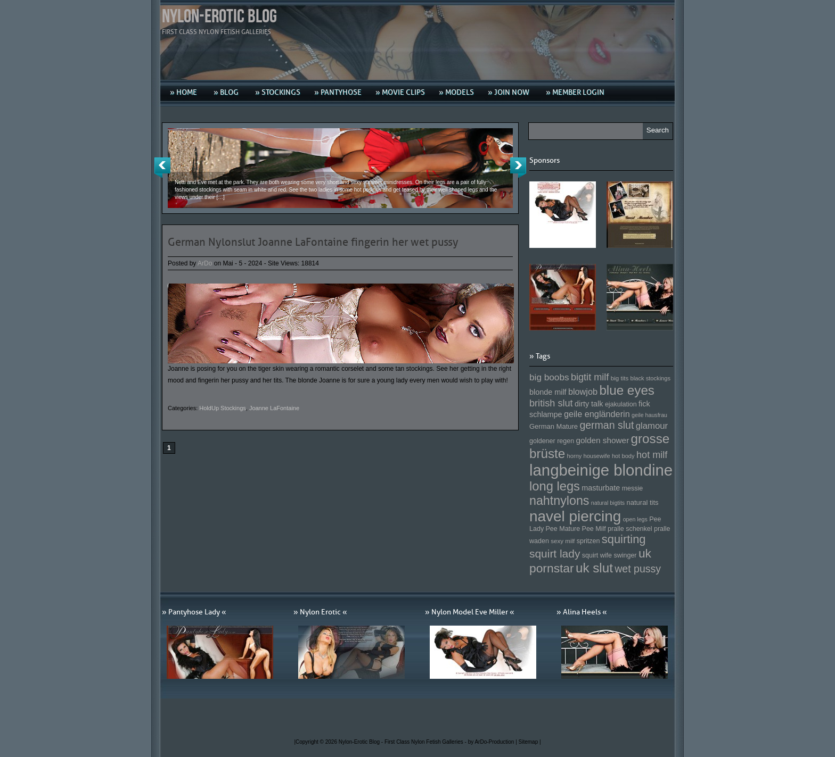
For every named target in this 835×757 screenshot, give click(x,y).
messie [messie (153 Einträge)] (632, 488)
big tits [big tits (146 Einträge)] (620, 378)
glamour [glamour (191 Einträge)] (652, 426)
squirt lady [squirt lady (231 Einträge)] (554, 553)
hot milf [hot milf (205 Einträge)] (651, 455)
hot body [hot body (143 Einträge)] (623, 456)
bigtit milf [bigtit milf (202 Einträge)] (590, 377)
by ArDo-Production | (493, 742)
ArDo (205, 263)
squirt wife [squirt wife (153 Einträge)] (597, 555)
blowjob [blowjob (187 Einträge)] (582, 391)
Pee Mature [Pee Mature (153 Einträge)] (562, 529)
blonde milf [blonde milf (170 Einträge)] (548, 392)
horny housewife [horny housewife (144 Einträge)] (588, 456)
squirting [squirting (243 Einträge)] (624, 539)
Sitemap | (530, 742)
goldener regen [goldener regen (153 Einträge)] (551, 441)
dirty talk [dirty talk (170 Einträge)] (589, 404)
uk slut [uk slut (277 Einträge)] (594, 568)
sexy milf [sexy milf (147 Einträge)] (563, 540)
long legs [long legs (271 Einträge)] (554, 486)
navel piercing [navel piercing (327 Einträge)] (575, 516)
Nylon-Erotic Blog (219, 16)
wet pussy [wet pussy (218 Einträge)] (638, 569)
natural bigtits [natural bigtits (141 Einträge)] (608, 503)
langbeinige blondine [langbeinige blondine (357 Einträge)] (601, 470)
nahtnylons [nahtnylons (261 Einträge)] (559, 501)
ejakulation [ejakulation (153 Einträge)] (621, 404)
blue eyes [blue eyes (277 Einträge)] (626, 390)
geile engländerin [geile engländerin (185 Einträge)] (597, 414)
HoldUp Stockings (222, 408)
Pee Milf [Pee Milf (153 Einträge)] (594, 529)
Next (518, 167)
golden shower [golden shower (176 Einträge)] (602, 440)
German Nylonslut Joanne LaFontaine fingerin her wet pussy (313, 242)
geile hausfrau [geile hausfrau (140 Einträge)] (649, 415)
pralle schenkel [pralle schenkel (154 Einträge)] (630, 529)
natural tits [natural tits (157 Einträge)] (643, 502)
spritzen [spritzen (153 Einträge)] (588, 541)
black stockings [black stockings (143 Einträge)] (650, 378)
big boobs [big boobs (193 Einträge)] (549, 377)
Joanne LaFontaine (274, 408)
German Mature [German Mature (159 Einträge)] (553, 426)
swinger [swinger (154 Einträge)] (624, 555)
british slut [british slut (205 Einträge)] (551, 403)
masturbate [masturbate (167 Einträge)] (601, 488)
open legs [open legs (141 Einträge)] (635, 519)
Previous (162, 167)
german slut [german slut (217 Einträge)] (606, 425)
